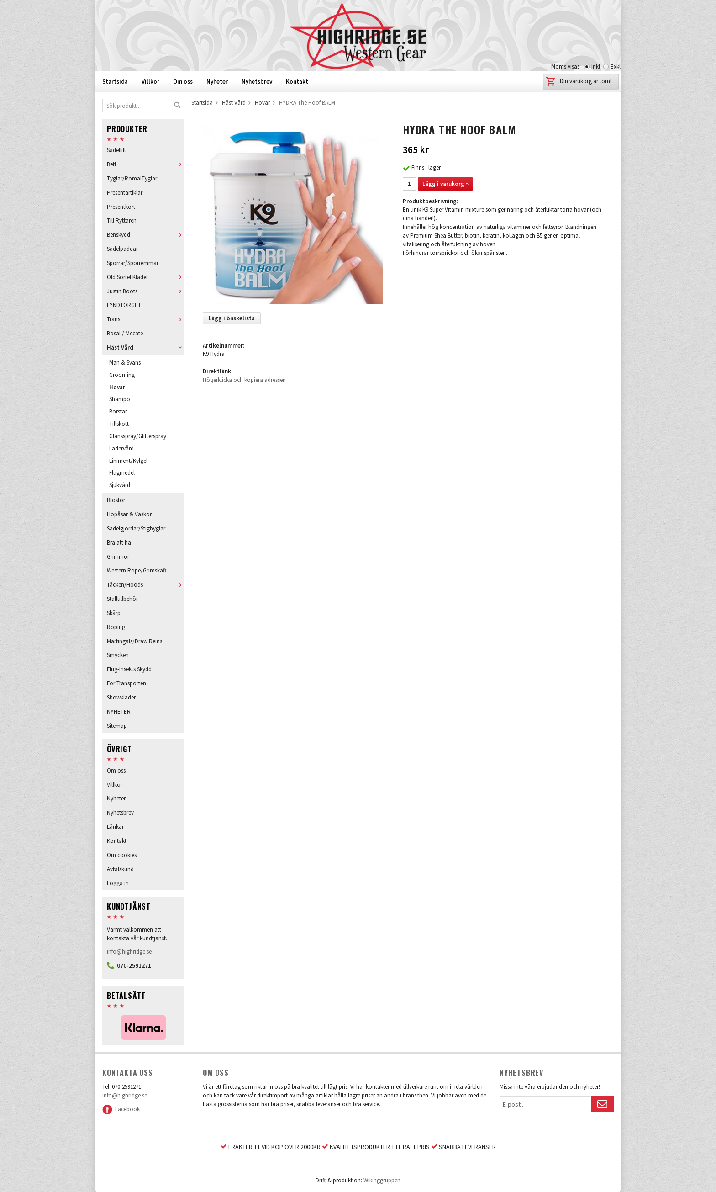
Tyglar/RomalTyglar (132, 178)
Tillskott (119, 424)
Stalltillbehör (122, 599)
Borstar (118, 411)
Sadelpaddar (122, 249)
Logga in (118, 883)
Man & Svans (125, 362)
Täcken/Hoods (145, 584)
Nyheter (217, 81)
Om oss (183, 81)
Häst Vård (145, 347)
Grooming (122, 375)
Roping (116, 627)
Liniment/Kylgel (128, 461)
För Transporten (126, 683)
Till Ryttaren (122, 220)
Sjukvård (119, 485)
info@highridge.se (129, 951)
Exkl (616, 66)
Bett (145, 164)
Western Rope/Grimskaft (137, 570)
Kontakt (297, 81)
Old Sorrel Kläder (145, 277)
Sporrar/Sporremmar (132, 263)
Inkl (595, 66)
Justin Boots (145, 291)
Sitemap (117, 726)
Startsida (115, 81)
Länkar (115, 827)
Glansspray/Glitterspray (137, 436)
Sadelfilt (116, 150)
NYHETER (119, 711)
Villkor (150, 81)
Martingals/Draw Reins (134, 641)
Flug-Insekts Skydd (129, 669)
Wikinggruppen (381, 1180)
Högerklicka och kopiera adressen (244, 380)
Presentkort (121, 207)
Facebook (121, 1109)
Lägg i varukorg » (445, 184)
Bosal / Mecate (125, 333)
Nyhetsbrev (257, 81)
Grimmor (118, 557)
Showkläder (121, 697)
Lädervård (121, 448)
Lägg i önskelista (232, 318)
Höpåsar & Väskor (129, 514)
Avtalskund (120, 869)
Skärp (114, 613)
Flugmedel (122, 473)
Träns (145, 319)
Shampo (119, 399)
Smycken (118, 655)
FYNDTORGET (124, 305)
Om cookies (122, 855)
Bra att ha (119, 542)
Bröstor (116, 500)
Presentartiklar (124, 192)
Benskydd (145, 234)
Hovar (117, 387)
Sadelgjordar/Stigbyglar (136, 528)
